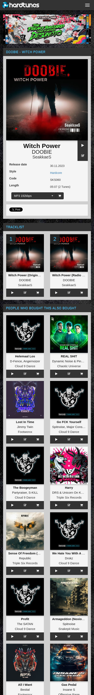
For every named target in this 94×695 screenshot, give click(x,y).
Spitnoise (58, 427)
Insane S (69, 689)
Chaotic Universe (69, 366)
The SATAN (25, 624)
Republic (25, 558)
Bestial (25, 689)
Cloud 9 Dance (25, 366)
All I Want (25, 684)
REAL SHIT (69, 356)
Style (12, 171)
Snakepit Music (69, 629)
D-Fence (16, 361)
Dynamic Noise (62, 361)
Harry (69, 487)
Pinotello (83, 361)
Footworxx (25, 432)
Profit (25, 619)
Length (14, 185)
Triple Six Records (69, 497)
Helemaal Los (25, 356)
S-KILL (33, 492)
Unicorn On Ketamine (77, 492)
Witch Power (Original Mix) (27, 275)
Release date (18, 164)
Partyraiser (19, 492)
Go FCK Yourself (69, 422)
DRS (55, 492)
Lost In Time (25, 422)
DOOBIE (42, 152)
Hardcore (56, 172)
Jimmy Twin (25, 427)
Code (12, 178)
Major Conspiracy (79, 427)
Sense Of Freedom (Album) (28, 553)
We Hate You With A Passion (73, 553)
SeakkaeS (41, 157)
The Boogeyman (25, 487)
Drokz (69, 558)
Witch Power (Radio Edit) (70, 275)
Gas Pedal (68, 684)
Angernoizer (32, 361)
